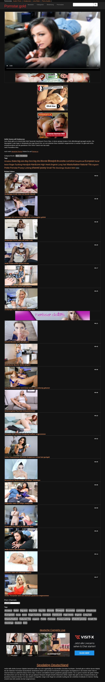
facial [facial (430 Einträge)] (97, 161)
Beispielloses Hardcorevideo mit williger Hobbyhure (22, 480)
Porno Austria (46, 1)
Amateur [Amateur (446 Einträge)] (8, 161)
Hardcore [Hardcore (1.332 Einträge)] (35, 164)
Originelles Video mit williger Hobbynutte (19, 503)
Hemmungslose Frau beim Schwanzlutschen (20, 411)
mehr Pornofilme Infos (11, 147)
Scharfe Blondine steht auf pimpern (17, 342)
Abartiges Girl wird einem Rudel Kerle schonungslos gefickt (25, 217)
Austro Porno (17, 1)
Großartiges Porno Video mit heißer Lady (19, 240)
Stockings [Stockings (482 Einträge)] (60, 168)
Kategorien (40, 4)
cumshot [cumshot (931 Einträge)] (70, 161)
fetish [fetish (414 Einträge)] (6, 164)
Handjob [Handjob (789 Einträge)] (26, 164)
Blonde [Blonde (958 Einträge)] (44, 161)
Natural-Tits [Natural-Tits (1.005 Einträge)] (86, 164)
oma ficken (36, 1)
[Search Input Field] (83, 4)
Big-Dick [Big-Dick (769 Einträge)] (29, 161)
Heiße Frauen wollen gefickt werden (17, 263)
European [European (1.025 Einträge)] (89, 161)
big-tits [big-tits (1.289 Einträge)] (36, 161)
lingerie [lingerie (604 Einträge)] (54, 164)
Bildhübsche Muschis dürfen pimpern (17, 365)
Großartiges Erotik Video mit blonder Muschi (20, 194)
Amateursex (27, 1)
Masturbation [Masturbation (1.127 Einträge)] (73, 164)
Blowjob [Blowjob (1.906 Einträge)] (52, 160)
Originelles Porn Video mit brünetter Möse (19, 526)
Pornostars (60, 4)
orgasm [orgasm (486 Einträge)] (95, 164)
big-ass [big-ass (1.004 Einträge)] (21, 161)
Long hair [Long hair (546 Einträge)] (62, 164)
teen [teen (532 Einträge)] (74, 168)
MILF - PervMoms (21, 156)
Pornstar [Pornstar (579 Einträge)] (14, 168)
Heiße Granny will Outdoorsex (15, 549)
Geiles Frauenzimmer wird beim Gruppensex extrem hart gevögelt (27, 457)
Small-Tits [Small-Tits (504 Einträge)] (51, 168)
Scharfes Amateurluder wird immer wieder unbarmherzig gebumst (27, 388)
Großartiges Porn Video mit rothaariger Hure (20, 309)
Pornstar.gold (15, 6)
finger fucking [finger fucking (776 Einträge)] (15, 164)
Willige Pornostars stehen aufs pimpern (18, 286)
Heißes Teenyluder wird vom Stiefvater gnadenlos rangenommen (27, 595)
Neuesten (31, 4)
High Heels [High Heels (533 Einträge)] (46, 164)
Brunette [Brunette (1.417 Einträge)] (61, 161)
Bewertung (50, 4)
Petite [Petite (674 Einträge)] (7, 168)
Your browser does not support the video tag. (52, 41)
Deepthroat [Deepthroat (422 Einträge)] (79, 161)
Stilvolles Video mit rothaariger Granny (18, 572)
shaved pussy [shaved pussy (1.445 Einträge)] (39, 167)
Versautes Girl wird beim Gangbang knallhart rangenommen (25, 434)
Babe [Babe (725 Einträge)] (14, 161)
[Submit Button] (96, 4)
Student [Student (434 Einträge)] (68, 168)
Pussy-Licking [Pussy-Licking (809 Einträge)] (24, 168)
